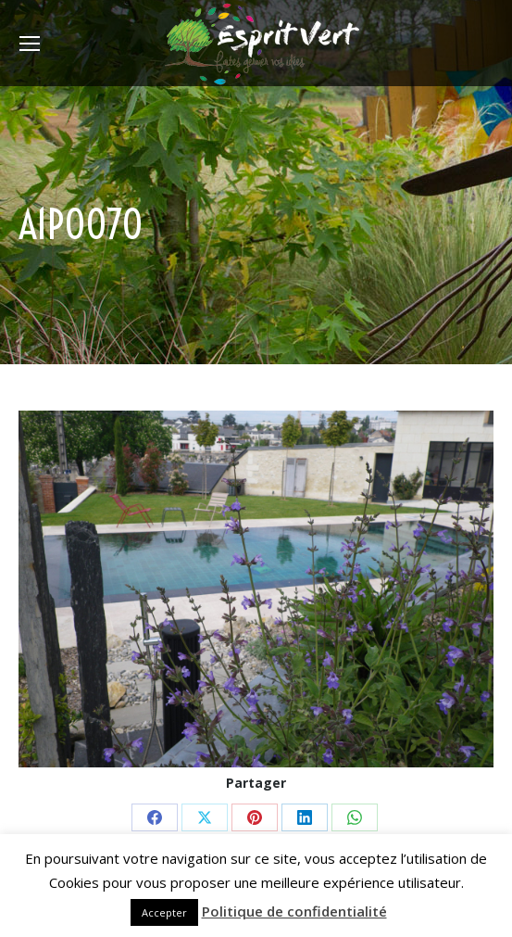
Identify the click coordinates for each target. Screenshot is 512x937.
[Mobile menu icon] (30, 43)
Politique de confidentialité (294, 911)
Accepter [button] (164, 912)
